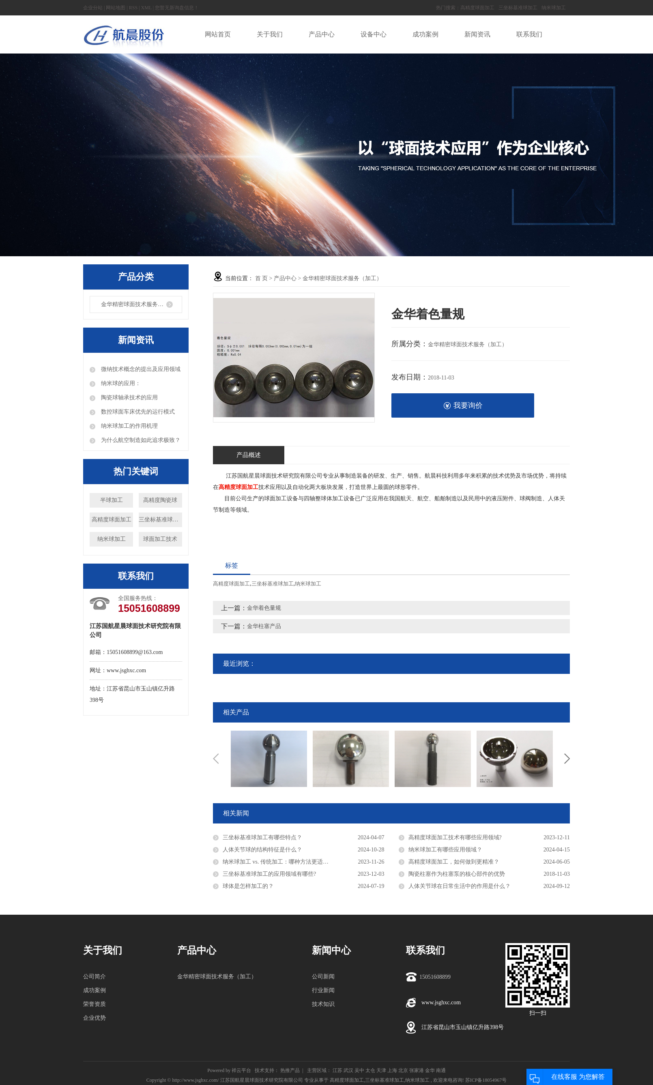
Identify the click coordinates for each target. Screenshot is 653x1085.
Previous (216, 758)
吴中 (359, 1070)
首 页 (261, 278)
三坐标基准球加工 (517, 8)
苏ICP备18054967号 (486, 1080)
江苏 (337, 1070)
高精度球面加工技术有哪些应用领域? (455, 837)
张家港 (416, 1070)
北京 (403, 1070)
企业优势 (94, 1018)
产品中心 (285, 278)
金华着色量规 (264, 608)
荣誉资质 (94, 1004)
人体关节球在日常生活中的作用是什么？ (459, 886)
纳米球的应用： (120, 383)
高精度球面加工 (477, 8)
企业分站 (93, 8)
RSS (133, 8)
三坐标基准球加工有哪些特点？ (262, 837)
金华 (430, 1070)
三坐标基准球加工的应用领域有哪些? (269, 874)
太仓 (370, 1070)
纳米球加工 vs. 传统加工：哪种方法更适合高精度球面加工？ (298, 862)
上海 (392, 1070)
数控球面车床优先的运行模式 (137, 412)
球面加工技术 (160, 539)
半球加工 (111, 500)
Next (567, 758)
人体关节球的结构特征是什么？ (262, 850)
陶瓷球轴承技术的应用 (128, 398)
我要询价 (463, 405)
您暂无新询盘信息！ (177, 8)
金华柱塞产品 (264, 626)
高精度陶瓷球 (160, 500)
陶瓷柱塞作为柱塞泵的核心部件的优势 (456, 874)
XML (146, 8)
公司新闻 (323, 976)
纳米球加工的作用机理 (128, 426)
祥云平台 (241, 1070)
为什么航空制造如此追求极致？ (139, 440)
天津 (381, 1070)
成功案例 (94, 990)
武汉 (348, 1070)
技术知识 (323, 1004)
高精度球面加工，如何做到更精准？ (453, 862)
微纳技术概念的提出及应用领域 (139, 369)
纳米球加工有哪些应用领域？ (445, 850)
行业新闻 (323, 990)
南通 (441, 1070)
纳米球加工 (553, 8)
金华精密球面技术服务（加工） (140, 304)
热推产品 (290, 1070)
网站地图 (115, 8)
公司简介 (94, 976)
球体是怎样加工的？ (248, 886)
